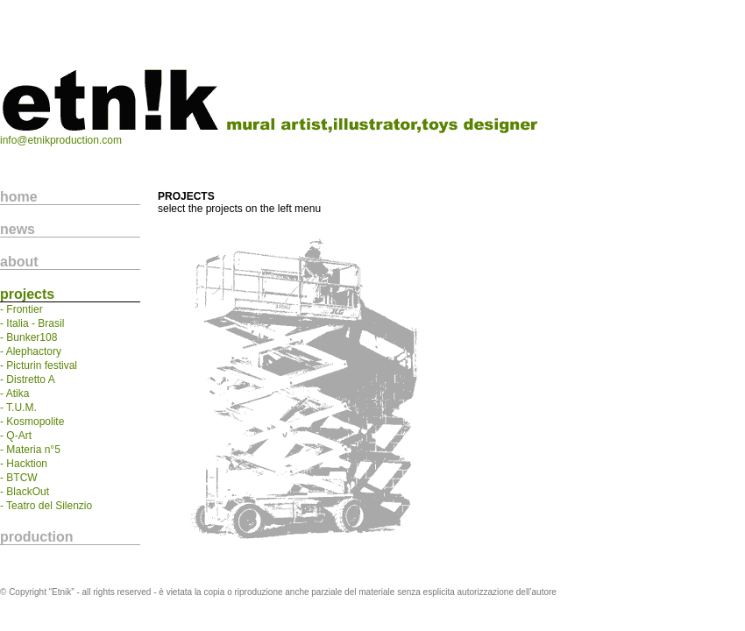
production (37, 536)
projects (27, 294)
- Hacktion (23, 463)
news (17, 229)
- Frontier (21, 309)
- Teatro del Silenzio (46, 506)
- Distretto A (27, 379)
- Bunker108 (28, 337)
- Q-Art (16, 435)
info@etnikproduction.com (61, 140)
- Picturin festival (38, 365)
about (19, 261)
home (19, 196)
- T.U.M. (18, 407)
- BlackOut (24, 492)
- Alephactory (30, 351)
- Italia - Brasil (32, 323)
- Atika (14, 393)
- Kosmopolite (32, 421)
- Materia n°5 (30, 449)
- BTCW (19, 477)
